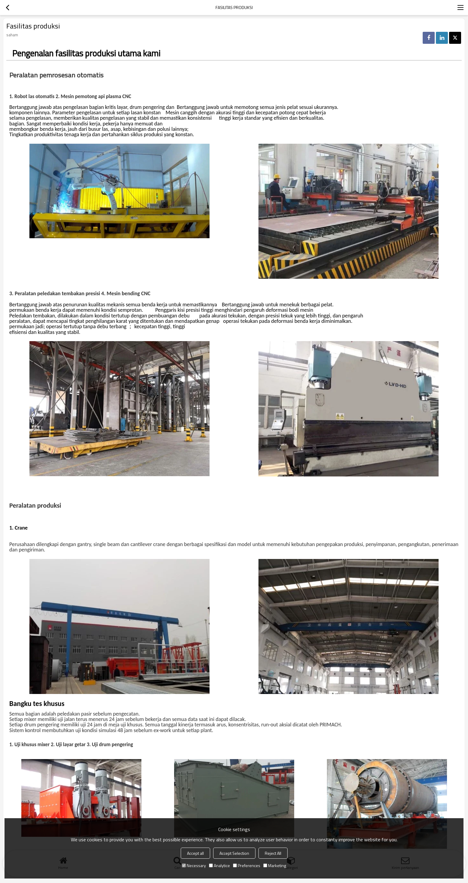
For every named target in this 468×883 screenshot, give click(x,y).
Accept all (195, 853)
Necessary (194, 865)
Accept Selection (234, 853)
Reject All (273, 853)
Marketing (274, 865)
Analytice (219, 865)
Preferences (246, 865)
